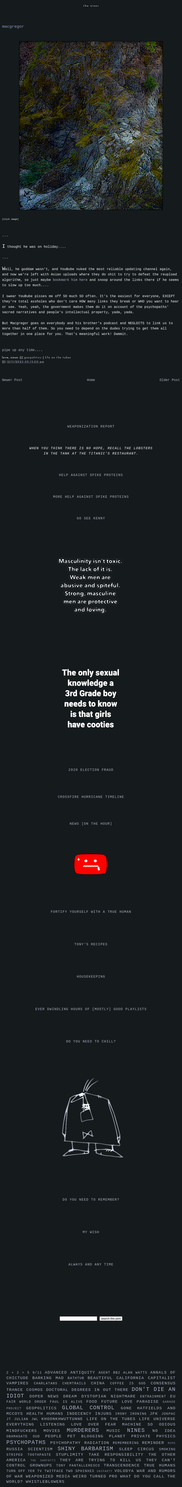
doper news (46, 1396)
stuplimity (72, 1454)
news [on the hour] (91, 824)
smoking (167, 1449)
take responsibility (118, 1454)
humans (57, 1413)
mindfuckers (25, 1430)
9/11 (38, 1373)
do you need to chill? (91, 1041)
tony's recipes (91, 944)
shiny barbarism (88, 1449)
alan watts (136, 1373)
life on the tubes (58, 357)
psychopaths (28, 1442)
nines (139, 1430)
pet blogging (88, 1436)
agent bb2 (110, 1373)
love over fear (96, 1424)
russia (17, 1449)
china (100, 1383)
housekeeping (91, 977)
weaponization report (91, 427)
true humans (160, 1465)
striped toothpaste (31, 1455)
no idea (164, 1430)
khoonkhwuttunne (64, 1419)
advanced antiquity (72, 1372)
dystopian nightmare (110, 1396)
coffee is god (130, 1383)
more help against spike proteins (91, 497)
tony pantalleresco (80, 1466)
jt (10, 1419)
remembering (127, 1443)
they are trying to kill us (103, 1460)
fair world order (28, 1402)
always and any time (91, 1265)
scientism (43, 1449)
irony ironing (132, 1414)
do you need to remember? (91, 1200)
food (93, 1401)
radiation (98, 1443)
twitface (55, 1471)
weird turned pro (96, 1476)
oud (39, 1436)
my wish (91, 1232)
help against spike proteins (91, 475)
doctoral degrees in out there (89, 1390)
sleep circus (139, 1449)
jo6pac (168, 1414)
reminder (155, 1443)
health (36, 1413)
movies (55, 1430)
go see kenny (91, 518)
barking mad (50, 1378)
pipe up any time (18, 350)
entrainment (155, 1397)
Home (91, 380)
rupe (172, 1443)
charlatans (48, 1383)
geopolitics (33, 357)
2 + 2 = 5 (19, 1373)
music (116, 1430)
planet (120, 1436)
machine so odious (149, 1424)
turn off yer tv (25, 1471)
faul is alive (68, 1402)
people (56, 1436)
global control (91, 1408)
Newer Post (12, 380)
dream (72, 1396)
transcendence (124, 1465)
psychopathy (67, 1443)
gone (129, 1408)
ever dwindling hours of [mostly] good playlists (91, 1009)
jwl (36, 1419)
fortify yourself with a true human (91, 912)
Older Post (170, 380)
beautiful (102, 1378)
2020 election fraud (91, 770)
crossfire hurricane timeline (91, 797)
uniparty (105, 1471)
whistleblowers (45, 1481)
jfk (155, 1413)
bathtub (78, 1378)
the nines (91, 6)
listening (55, 1424)
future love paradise (132, 1401)
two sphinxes (81, 1471)
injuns (105, 1413)
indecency (81, 1413)
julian (22, 1419)
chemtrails (76, 1383)
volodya (125, 1471)
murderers (87, 1430)
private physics (153, 1436)
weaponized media (49, 1476)
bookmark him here (70, 280)
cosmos (36, 1390)
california (132, 1378)
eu (173, 1396)
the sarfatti (45, 1460)
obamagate (19, 1436)
